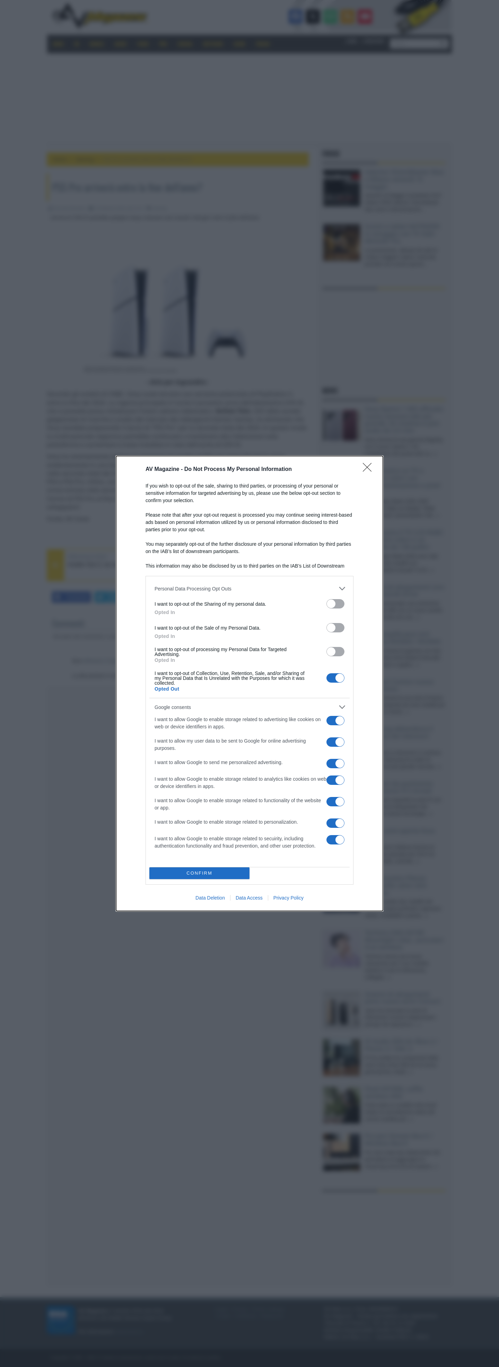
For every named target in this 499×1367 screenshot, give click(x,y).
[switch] (335, 603)
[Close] (369, 469)
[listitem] (249, 588)
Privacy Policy (288, 898)
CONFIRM (199, 873)
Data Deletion (210, 898)
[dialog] (249, 683)
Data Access (249, 898)
